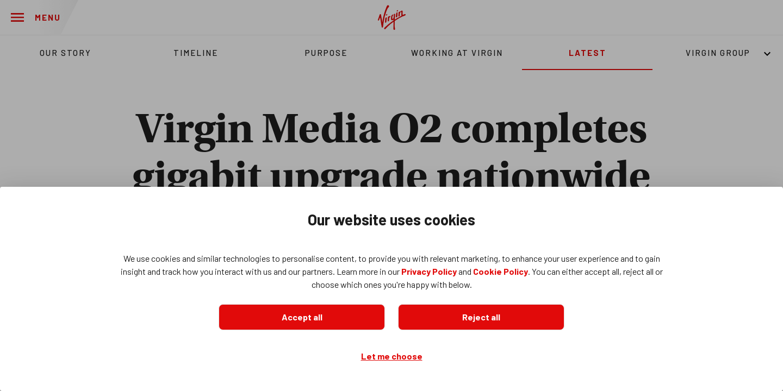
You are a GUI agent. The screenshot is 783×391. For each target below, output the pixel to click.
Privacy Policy (429, 271)
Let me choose (391, 356)
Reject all (481, 317)
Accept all (302, 317)
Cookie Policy (500, 271)
